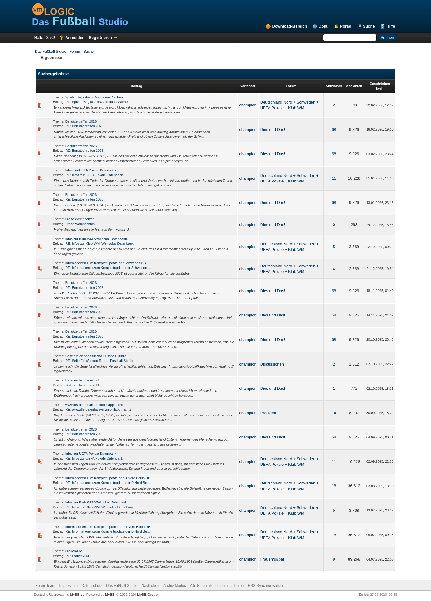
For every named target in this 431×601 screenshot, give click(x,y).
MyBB (110, 594)
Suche (369, 26)
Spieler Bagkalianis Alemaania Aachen (94, 97)
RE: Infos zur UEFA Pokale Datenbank (94, 175)
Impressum (68, 586)
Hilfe (390, 26)
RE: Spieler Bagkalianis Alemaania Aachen (97, 102)
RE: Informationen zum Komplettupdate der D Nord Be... (107, 482)
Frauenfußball (272, 559)
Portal (345, 26)
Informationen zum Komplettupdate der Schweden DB (105, 263)
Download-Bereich (289, 26)
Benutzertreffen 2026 (81, 121)
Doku (323, 26)
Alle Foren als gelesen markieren (217, 586)
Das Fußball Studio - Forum (57, 51)
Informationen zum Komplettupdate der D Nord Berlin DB (108, 478)
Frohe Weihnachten (80, 219)
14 (334, 413)
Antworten (334, 86)
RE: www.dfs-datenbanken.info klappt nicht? (98, 409)
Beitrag (136, 86)
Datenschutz (92, 586)
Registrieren (100, 37)
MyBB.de (77, 594)
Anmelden (75, 37)
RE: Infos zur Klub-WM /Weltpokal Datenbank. (99, 243)
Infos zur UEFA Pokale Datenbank (90, 170)
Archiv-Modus (174, 586)
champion (247, 105)
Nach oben (150, 586)
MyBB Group (147, 594)
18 (334, 486)
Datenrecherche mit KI (82, 380)
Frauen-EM (73, 551)
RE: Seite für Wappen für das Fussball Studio (99, 360)
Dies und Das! (272, 129)
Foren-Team (45, 586)
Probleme (268, 413)
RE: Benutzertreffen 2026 (84, 126)
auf (380, 88)
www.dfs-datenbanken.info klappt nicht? (95, 405)
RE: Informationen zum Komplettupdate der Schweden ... (108, 268)
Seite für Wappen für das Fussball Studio (96, 356)
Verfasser (248, 86)
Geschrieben (379, 84)
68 (334, 129)
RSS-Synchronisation (265, 586)
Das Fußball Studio (121, 586)
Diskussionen (272, 364)
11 (334, 178)
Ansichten (354, 86)
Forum (291, 86)
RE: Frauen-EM (77, 556)
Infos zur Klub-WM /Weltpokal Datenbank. (96, 239)
